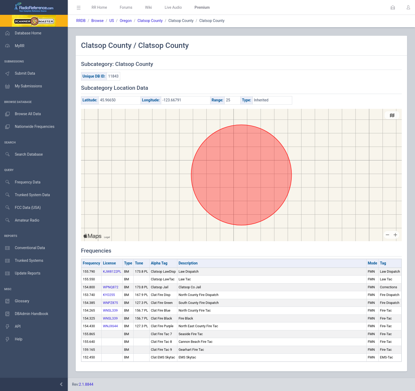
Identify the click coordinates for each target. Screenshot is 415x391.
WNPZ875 (110, 303)
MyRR (12, 45)
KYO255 (109, 295)
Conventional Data (22, 248)
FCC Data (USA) (20, 207)
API (10, 326)
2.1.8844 (86, 384)
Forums (126, 7)
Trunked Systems (21, 260)
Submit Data (17, 73)
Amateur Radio (19, 220)
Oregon (126, 21)
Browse (97, 21)
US (111, 21)
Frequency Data (20, 182)
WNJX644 (110, 326)
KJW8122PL (112, 271)
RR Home (99, 7)
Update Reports (20, 273)
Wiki (148, 7)
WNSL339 (110, 310)
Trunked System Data (25, 195)
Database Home (20, 33)
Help (11, 339)
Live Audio (173, 7)
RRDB (80, 21)
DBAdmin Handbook (24, 314)
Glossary (14, 301)
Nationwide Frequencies (27, 126)
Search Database (21, 154)
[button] (393, 7)
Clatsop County (150, 21)
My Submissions (21, 86)
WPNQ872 (110, 287)
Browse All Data (20, 114)
